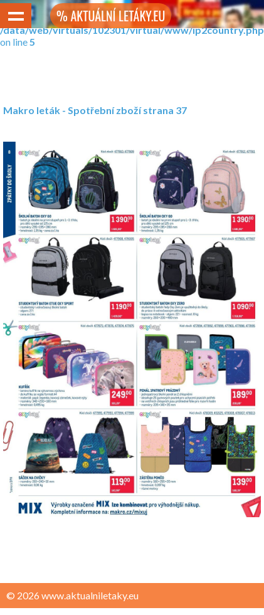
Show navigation (15, 15)
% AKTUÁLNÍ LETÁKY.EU (110, 15)
